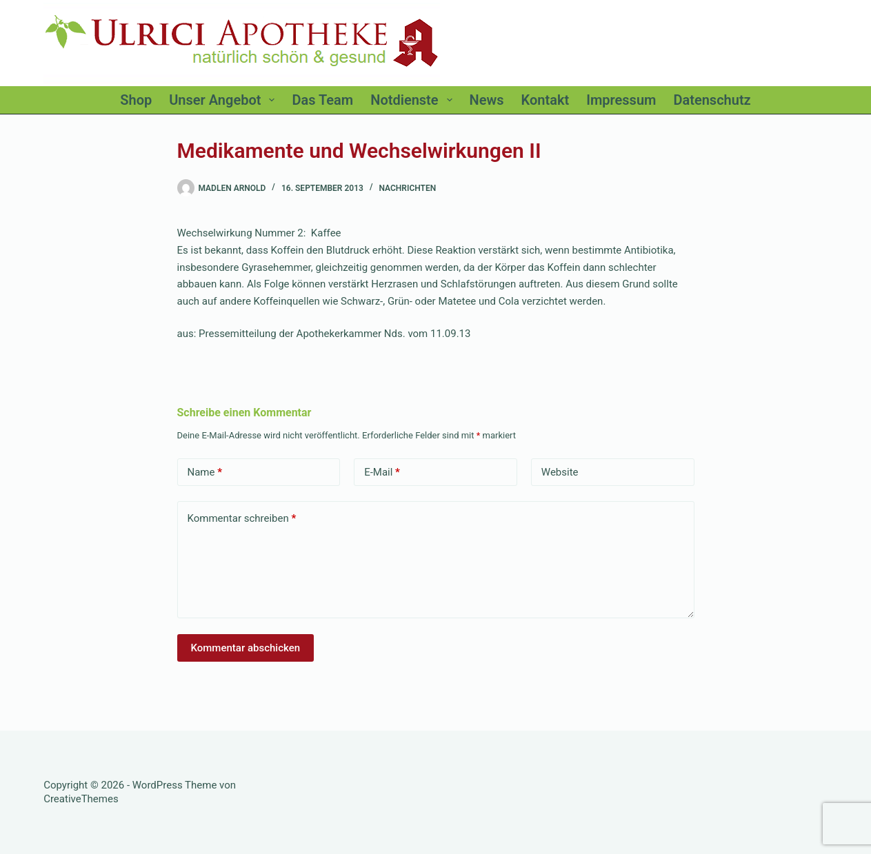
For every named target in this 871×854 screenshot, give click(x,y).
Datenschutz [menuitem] (711, 100)
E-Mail (382, 472)
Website (560, 472)
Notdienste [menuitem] (413, 100)
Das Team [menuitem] (322, 100)
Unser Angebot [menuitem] (224, 100)
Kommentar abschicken (246, 648)
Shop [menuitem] (136, 100)
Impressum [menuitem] (621, 100)
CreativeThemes (81, 799)
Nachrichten (407, 188)
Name (205, 472)
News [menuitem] (487, 100)
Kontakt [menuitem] (545, 100)
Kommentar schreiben (242, 518)
